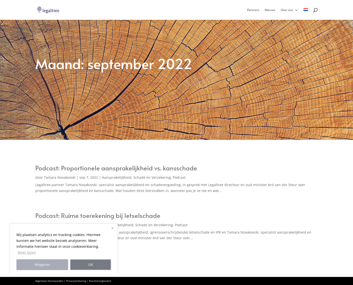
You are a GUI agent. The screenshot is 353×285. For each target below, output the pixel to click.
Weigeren (42, 264)
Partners (253, 10)
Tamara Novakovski (60, 177)
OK (90, 264)
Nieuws (270, 10)
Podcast (179, 177)
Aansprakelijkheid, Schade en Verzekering (136, 177)
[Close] (112, 228)
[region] (64, 249)
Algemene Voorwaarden (49, 281)
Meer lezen (27, 252)
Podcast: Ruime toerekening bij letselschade (97, 215)
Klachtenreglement (100, 281)
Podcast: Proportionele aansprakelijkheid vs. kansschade (116, 167)
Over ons (287, 10)
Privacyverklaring (76, 281)
